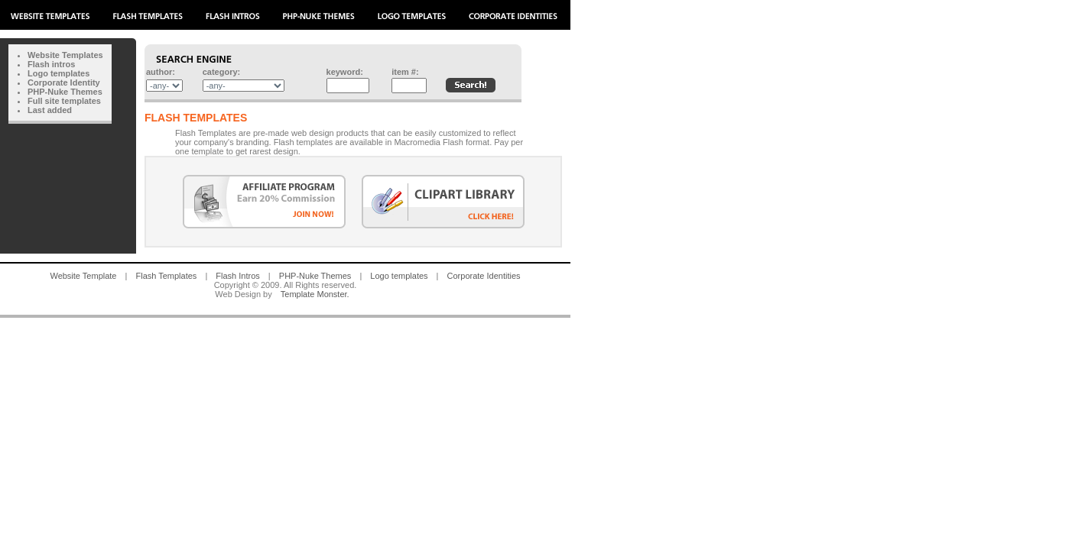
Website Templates (65, 55)
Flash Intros (237, 275)
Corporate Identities (484, 275)
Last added (50, 110)
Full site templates (64, 100)
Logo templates (58, 73)
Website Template (83, 275)
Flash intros (51, 64)
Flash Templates (166, 275)
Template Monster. (315, 294)
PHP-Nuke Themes (65, 91)
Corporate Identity (64, 82)
